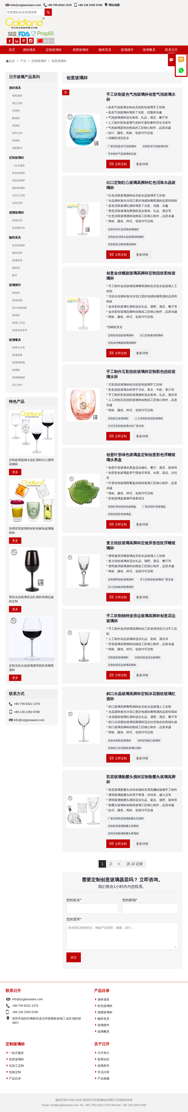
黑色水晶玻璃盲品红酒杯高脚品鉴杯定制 (31, 599)
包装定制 (17, 202)
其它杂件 (17, 384)
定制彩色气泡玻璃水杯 (155, 146)
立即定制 (118, 163)
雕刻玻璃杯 (18, 187)
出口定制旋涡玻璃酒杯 (121, 586)
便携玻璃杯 (81, 49)
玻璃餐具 (149, 49)
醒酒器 (16, 118)
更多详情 (142, 164)
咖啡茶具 (105, 49)
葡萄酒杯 (17, 95)
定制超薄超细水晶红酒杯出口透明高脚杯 (31, 462)
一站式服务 (18, 165)
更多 (15, 472)
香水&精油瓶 (19, 307)
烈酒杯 (16, 110)
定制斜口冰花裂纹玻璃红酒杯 (124, 748)
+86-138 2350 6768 (90, 5)
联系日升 (171, 49)
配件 (14, 275)
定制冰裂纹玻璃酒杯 (119, 740)
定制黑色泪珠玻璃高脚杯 (122, 244)
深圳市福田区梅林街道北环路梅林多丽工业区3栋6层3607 (46, 1020)
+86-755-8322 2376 (59, 5)
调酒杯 (16, 125)
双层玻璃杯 (18, 245)
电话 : (8, 1005)
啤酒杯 (16, 140)
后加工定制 (18, 195)
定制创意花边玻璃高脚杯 (122, 664)
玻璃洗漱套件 (20, 330)
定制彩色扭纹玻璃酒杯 (121, 335)
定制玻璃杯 (54, 49)
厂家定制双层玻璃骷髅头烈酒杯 (126, 818)
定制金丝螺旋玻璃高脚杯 (122, 342)
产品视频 (103, 1078)
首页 (12, 49)
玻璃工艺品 (18, 322)
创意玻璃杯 (18, 180)
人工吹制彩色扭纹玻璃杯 (149, 418)
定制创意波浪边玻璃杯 (147, 657)
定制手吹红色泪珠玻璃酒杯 (123, 229)
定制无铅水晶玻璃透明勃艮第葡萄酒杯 (31, 668)
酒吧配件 (17, 148)
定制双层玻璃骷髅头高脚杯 (123, 825)
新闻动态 (103, 1059)
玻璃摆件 (127, 49)
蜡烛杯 (16, 292)
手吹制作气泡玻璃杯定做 (122, 153)
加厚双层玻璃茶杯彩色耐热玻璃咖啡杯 (31, 530)
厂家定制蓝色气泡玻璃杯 (122, 146)
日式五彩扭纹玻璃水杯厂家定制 (126, 425)
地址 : (8, 1020)
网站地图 (114, 5)
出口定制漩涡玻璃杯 (151, 335)
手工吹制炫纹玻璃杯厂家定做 (156, 579)
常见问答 (103, 1072)
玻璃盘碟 (17, 355)
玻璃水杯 (17, 220)
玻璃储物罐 (18, 377)
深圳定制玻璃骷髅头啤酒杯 (123, 833)
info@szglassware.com (25, 5)
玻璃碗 (16, 369)
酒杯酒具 (29, 49)
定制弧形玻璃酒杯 (118, 657)
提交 (74, 957)
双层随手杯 (18, 227)
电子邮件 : (8, 999)
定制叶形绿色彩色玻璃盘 (122, 506)
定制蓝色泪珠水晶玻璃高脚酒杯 (126, 236)
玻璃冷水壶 (18, 347)
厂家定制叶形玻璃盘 (154, 506)
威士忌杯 (17, 103)
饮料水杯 (17, 133)
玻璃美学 (103, 1065)
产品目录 (15, 1078)
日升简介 (103, 1053)
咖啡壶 (16, 267)
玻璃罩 (16, 315)
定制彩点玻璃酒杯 (118, 418)
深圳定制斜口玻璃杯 (148, 740)
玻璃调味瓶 (18, 362)
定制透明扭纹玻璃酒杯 (121, 579)
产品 (23, 61)
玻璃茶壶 (17, 260)
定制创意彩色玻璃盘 (119, 514)
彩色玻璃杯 (18, 173)
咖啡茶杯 (17, 252)
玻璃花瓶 (17, 300)
